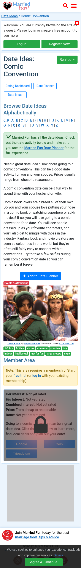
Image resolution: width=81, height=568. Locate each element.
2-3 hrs (20, 348)
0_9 (6, 120)
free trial (19, 376)
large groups (53, 353)
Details (58, 555)
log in (36, 376)
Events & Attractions (16, 283)
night (67, 353)
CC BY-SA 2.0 (66, 343)
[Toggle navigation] (74, 6)
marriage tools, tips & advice (37, 537)
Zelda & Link (13, 343)
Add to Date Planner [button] (40, 276)
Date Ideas (9, 16)
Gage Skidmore (32, 343)
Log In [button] (21, 44)
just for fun (37, 353)
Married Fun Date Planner (44, 148)
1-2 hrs (9, 348)
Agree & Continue (43, 562)
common (42, 348)
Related (66, 60)
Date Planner (45, 86)
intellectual (21, 353)
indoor (8, 353)
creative (55, 348)
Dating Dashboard (18, 86)
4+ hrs (30, 348)
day (65, 348)
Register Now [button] (59, 44)
